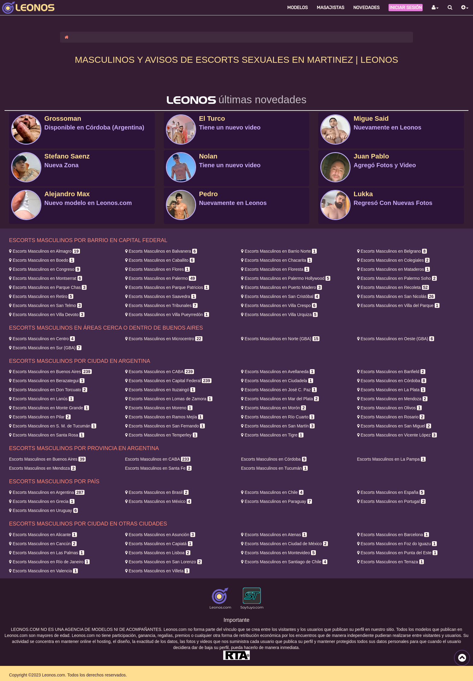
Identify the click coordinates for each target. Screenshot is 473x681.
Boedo (41, 260)
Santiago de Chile (284, 561)
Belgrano (392, 251)
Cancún (43, 543)
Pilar (40, 416)
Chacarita (276, 260)
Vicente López (397, 435)
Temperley (161, 435)
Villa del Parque (398, 305)
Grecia (42, 501)
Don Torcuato (48, 389)
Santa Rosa (46, 435)
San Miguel (394, 426)
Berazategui (46, 380)
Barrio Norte (279, 251)
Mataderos (393, 269)
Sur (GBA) (45, 347)
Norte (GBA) (280, 338)
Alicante (43, 534)
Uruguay (43, 510)
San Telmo (45, 305)
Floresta (275, 269)
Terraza (390, 561)
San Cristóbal (280, 296)
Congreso (44, 269)
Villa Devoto (46, 314)
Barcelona (393, 534)
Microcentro (163, 338)
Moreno (158, 407)
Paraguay (276, 501)
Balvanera (161, 251)
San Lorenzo (163, 561)
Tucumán (274, 468)
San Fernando (165, 426)
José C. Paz (279, 389)
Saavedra (160, 296)
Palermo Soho (397, 278)
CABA (159, 371)
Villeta (157, 570)
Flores (157, 269)
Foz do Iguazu (397, 543)
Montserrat (45, 278)
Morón (273, 407)
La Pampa (391, 459)
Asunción (160, 534)
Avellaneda (278, 371)
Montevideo (278, 552)
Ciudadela (277, 380)
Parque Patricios (167, 287)
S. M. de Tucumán (52, 426)
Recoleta (393, 287)
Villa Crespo (279, 305)
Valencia (43, 570)
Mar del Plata (280, 398)
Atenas (274, 534)
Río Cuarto (277, 416)
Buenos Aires (50, 371)
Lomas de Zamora (168, 398)
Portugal (391, 501)
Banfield (391, 371)
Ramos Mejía (164, 416)
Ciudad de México (284, 543)
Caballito (160, 260)
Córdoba (391, 380)
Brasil (157, 492)
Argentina (46, 492)
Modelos (297, 7)
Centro (42, 338)
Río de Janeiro (49, 561)
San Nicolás (396, 296)
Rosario (391, 416)
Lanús (41, 398)
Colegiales (393, 260)
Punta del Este (397, 552)
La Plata (391, 389)
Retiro (41, 296)
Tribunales (161, 305)
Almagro (44, 251)
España (390, 492)
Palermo (160, 278)
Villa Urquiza (279, 314)
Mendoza (392, 398)
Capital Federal (168, 380)
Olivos (389, 407)
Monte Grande (49, 407)
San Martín (278, 426)
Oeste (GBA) (395, 338)
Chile (272, 492)
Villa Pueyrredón (167, 314)
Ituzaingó (160, 389)
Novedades (366, 7)
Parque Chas (48, 287)
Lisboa (158, 552)
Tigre (272, 435)
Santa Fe (158, 468)
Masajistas (330, 7)
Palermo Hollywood (285, 278)
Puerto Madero (281, 287)
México (158, 501)
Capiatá (159, 543)
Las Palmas (46, 552)
